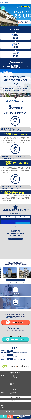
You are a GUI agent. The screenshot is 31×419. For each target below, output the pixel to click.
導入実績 (11, 384)
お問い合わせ (3, 411)
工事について (12, 393)
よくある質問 (2, 403)
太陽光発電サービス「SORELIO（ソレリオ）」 (18, 379)
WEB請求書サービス (13, 389)
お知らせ (2, 405)
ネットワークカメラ (14, 377)
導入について (12, 383)
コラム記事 (2, 407)
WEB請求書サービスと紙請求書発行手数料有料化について (10, 356)
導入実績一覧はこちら (15, 279)
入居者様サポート (13, 392)
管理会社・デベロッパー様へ (15, 397)
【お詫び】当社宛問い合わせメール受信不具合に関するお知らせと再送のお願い (14, 352)
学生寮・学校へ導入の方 (15, 400)
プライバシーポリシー (12, 411)
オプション (12, 376)
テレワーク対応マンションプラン (16, 382)
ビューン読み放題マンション (15, 378)
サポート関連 (12, 386)
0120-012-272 (17, 328)
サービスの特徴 (12, 375)
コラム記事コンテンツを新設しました (19, 359)
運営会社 (7, 411)
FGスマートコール (13, 381)
